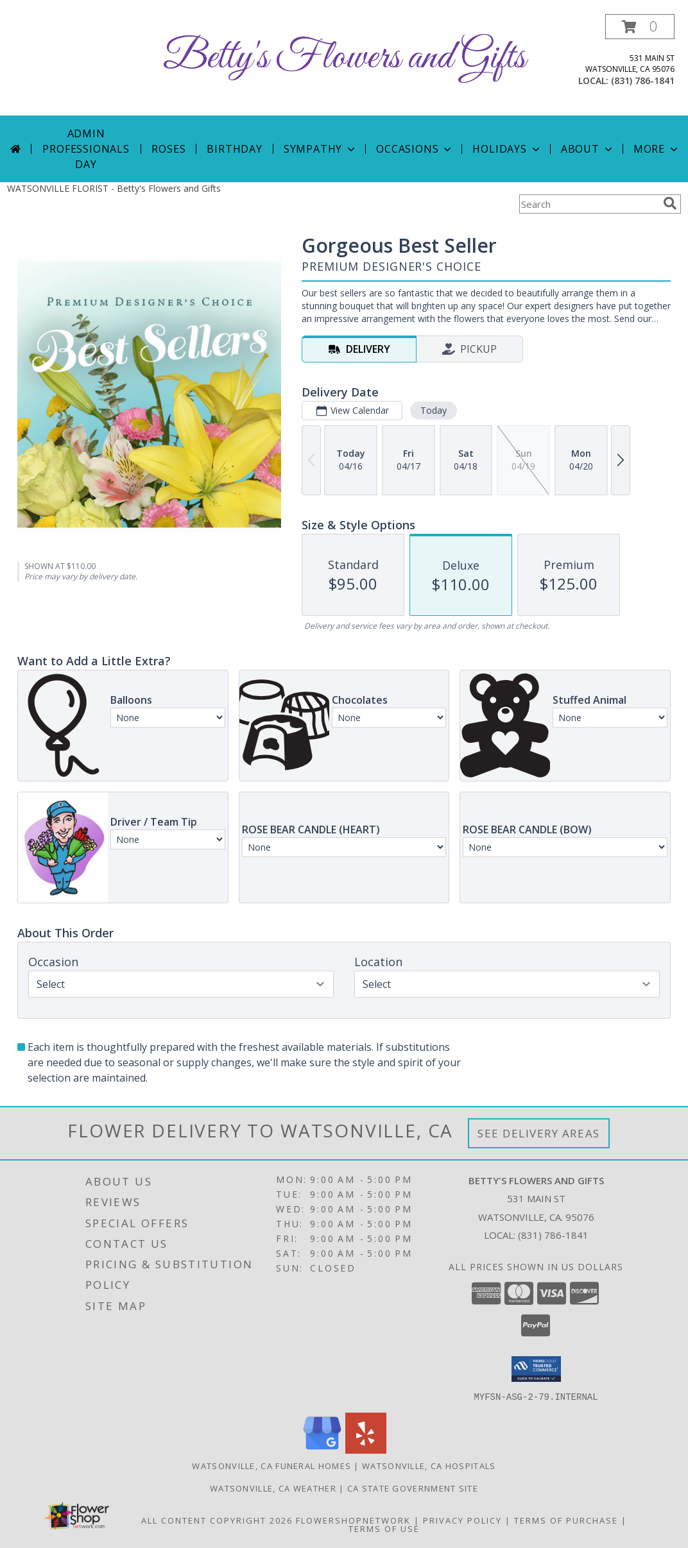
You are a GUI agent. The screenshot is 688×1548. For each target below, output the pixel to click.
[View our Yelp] (365, 1449)
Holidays (507, 149)
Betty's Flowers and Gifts (344, 58)
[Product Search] (588, 204)
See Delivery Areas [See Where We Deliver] (538, 1133)
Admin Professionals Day (85, 148)
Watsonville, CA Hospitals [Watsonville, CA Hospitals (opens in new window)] (429, 1465)
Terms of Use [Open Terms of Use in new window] (384, 1528)
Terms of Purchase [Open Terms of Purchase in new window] (566, 1520)
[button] (640, 26)
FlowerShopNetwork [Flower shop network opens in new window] (353, 1520)
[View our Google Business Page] (322, 1449)
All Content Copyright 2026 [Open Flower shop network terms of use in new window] (217, 1520)
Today (433, 410)
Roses (168, 149)
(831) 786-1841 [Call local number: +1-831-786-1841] (643, 80)
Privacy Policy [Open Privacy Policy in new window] (462, 1520)
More (656, 149)
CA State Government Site (412, 1487)
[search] (670, 203)
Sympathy (320, 149)
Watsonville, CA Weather (273, 1487)
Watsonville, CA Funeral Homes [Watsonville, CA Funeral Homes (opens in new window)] (271, 1465)
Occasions (415, 149)
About (588, 149)
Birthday (234, 149)
